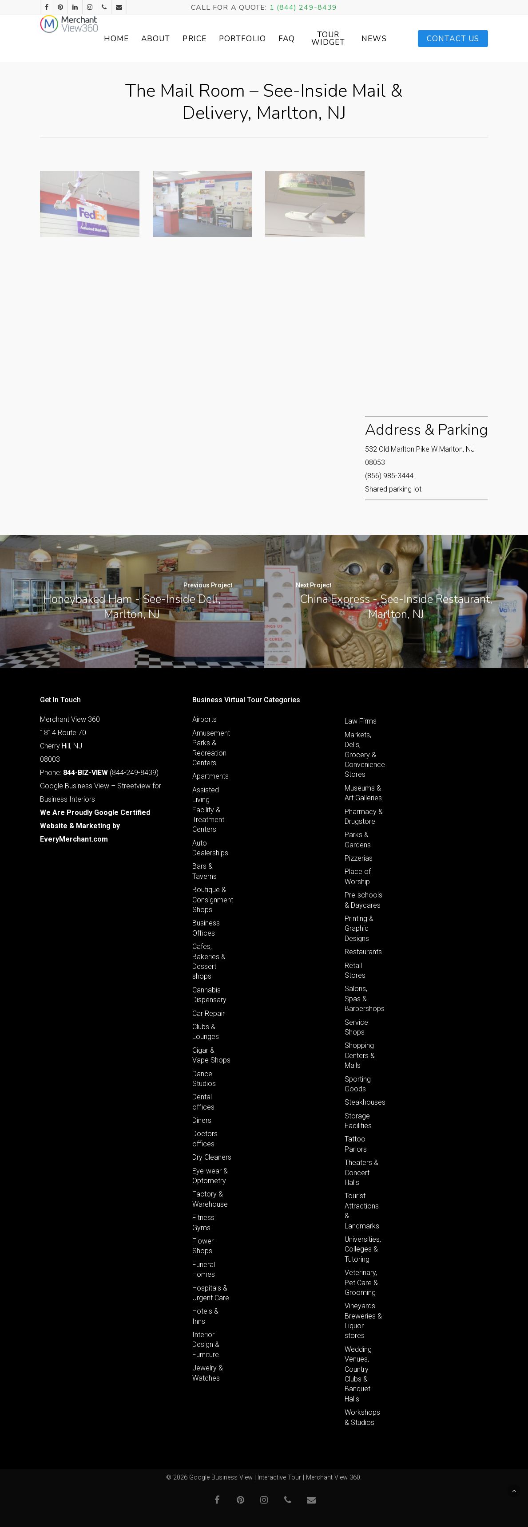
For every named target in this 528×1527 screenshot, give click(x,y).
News (409, 39)
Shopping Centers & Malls (360, 1055)
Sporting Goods (358, 1084)
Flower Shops (203, 1246)
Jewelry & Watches (207, 1373)
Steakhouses (364, 1102)
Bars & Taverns (204, 871)
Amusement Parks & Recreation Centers (211, 748)
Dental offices (203, 1102)
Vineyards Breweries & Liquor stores (363, 1321)
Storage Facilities (358, 1121)
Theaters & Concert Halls (361, 1172)
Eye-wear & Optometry (210, 1176)
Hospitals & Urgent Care (210, 1293)
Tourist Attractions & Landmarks (362, 1211)
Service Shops (356, 1027)
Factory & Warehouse (210, 1199)
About (199, 39)
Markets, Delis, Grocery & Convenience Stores (364, 755)
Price (238, 39)
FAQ (330, 39)
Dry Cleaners (211, 1157)
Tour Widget (367, 38)
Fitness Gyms (203, 1222)
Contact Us (453, 39)
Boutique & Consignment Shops (212, 900)
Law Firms (361, 721)
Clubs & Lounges (205, 1032)
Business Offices (206, 928)
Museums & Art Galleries (363, 793)
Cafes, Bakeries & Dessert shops (209, 961)
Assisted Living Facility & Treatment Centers (208, 810)
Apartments (210, 776)
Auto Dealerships (210, 848)
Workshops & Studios (362, 1417)
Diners (201, 1120)
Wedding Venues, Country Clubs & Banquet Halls (358, 1374)
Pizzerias (359, 858)
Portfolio (285, 39)
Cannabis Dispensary (209, 995)
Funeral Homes (203, 1269)
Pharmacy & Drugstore (364, 816)
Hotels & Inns (205, 1316)
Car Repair (208, 1013)
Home (159, 39)
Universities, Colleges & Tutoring (363, 1249)
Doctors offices (205, 1139)
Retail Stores (355, 970)
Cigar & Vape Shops (211, 1055)
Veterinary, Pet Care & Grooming (361, 1282)
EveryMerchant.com (74, 839)
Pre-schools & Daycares (363, 900)
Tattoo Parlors (356, 1144)
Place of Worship (358, 876)
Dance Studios (204, 1079)
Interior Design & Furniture (205, 1344)
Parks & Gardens (358, 839)
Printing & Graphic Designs (359, 928)
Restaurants (363, 952)
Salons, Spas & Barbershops (364, 998)
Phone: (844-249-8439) (99, 772)
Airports (204, 719)
